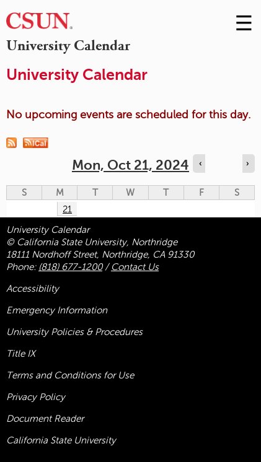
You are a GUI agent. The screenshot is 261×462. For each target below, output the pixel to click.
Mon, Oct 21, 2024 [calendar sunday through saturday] (130, 165)
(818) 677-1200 (70, 267)
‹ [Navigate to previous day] (200, 163)
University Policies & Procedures (74, 332)
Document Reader (45, 419)
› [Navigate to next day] (247, 163)
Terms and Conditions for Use (70, 375)
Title (20, 354)
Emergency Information (56, 310)
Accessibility (32, 289)
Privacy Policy (35, 397)
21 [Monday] (67, 209)
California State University (61, 440)
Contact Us (135, 267)
